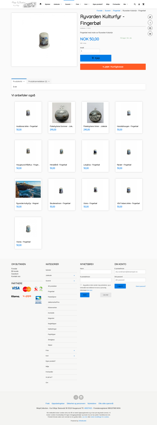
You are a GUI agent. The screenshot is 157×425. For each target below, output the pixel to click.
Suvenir (67, 4)
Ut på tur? (49, 377)
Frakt (47, 403)
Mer (125, 4)
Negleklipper (52, 323)
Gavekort (14, 274)
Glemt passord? (141, 286)
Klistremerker (52, 307)
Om (47, 382)
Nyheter (47, 4)
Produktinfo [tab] (17, 81)
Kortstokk (51, 313)
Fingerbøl (51, 291)
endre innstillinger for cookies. (100, 417)
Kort (85, 4)
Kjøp (96, 58)
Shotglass (51, 340)
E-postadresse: (85, 277)
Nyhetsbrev (92, 403)
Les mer (105, 295)
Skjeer (50, 345)
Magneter (51, 318)
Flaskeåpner (52, 297)
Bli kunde (14, 271)
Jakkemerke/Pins (54, 302)
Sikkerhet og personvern (76, 403)
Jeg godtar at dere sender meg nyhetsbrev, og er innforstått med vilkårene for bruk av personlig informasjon (95, 287)
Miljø (107, 4)
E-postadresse (119, 268)
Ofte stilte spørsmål (105, 403)
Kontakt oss (15, 276)
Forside (99, 11)
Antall (82, 48)
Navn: (82, 268)
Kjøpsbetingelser (58, 403)
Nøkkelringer (52, 329)
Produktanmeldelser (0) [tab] (37, 81)
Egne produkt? (98, 4)
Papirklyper (52, 334)
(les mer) (89, 290)
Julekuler (57, 4)
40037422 (88, 408)
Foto (77, 4)
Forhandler (116, 4)
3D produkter (52, 286)
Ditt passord (119, 277)
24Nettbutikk (82, 421)
